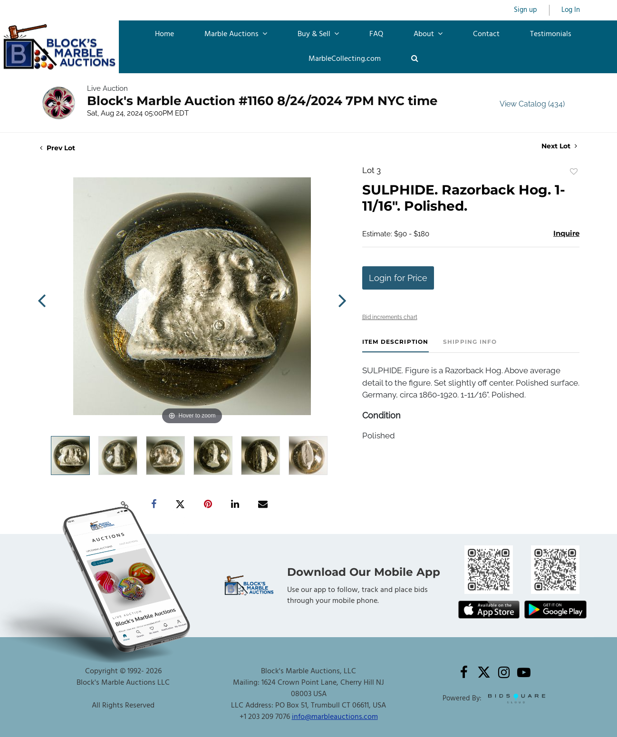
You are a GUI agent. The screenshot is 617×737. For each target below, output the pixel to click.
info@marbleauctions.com (335, 717)
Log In (570, 10)
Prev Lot (57, 148)
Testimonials (550, 34)
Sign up (525, 10)
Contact (486, 34)
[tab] (395, 345)
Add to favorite (573, 171)
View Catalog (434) (532, 103)
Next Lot (559, 146)
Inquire (566, 233)
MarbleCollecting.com (344, 59)
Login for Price (398, 278)
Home (164, 34)
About (428, 34)
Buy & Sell (318, 34)
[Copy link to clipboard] (125, 504)
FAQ (376, 34)
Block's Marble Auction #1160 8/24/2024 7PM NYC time (262, 100)
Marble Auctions (235, 34)
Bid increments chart (389, 317)
